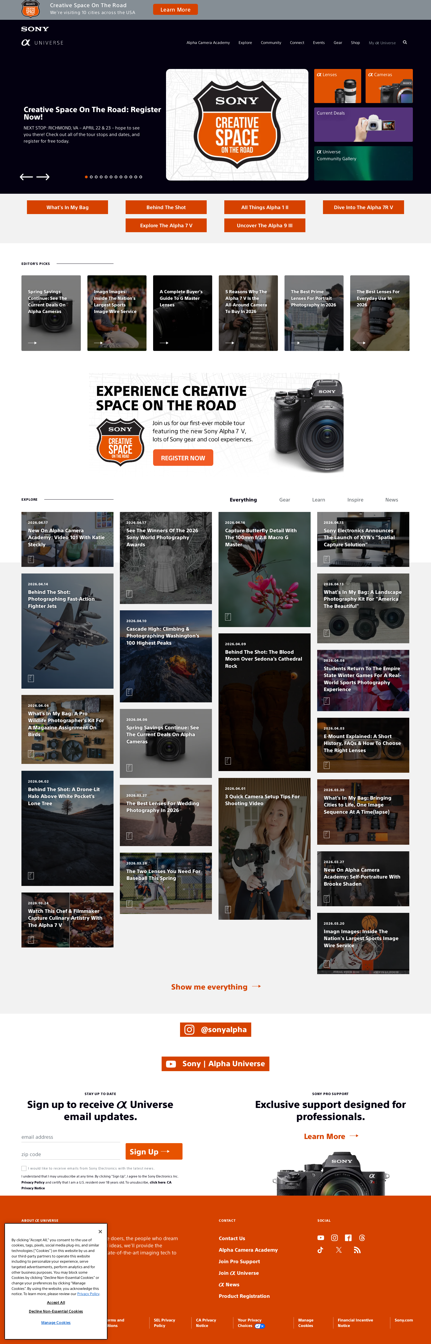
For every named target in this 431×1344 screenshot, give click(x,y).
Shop (355, 42)
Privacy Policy (33, 1182)
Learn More (175, 9)
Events (319, 42)
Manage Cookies (56, 1322)
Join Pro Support (239, 1261)
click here (157, 1182)
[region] (55, 1281)
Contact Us (232, 1238)
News (229, 1284)
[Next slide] (43, 177)
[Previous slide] (26, 177)
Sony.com (404, 1319)
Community (271, 42)
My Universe (382, 42)
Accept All (56, 1302)
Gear (338, 42)
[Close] (100, 1232)
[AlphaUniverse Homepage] (42, 42)
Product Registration (244, 1296)
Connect (297, 42)
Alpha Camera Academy (208, 42)
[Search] (405, 42)
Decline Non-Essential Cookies (56, 1311)
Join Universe (239, 1273)
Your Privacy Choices (251, 1323)
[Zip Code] (70, 1154)
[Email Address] (70, 1137)
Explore (245, 42)
